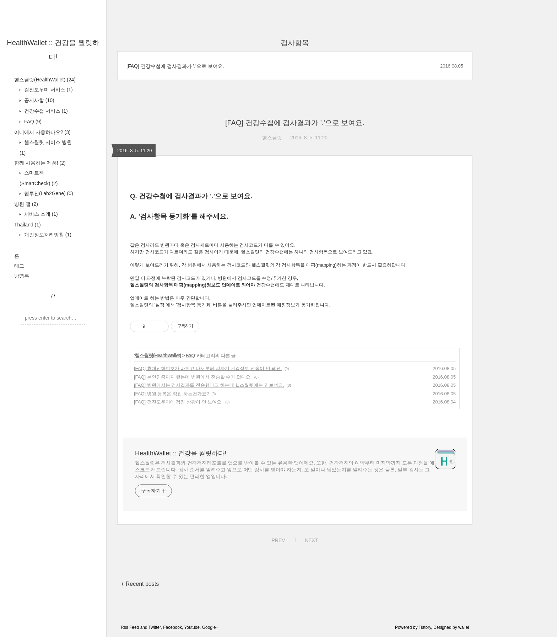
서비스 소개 (40, 214)
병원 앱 (26, 204)
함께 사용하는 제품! (40, 163)
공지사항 (38, 100)
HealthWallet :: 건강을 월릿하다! (180, 453)
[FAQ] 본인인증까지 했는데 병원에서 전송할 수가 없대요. (193, 377)
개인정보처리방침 (47, 234)
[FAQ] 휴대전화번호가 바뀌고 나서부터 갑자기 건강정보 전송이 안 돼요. (208, 368)
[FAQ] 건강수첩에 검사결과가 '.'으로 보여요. (175, 66)
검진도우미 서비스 (48, 89)
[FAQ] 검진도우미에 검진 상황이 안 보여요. (178, 402)
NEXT (310, 539)
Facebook (172, 627)
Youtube (192, 627)
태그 (19, 266)
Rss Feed (130, 627)
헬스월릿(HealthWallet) (45, 79)
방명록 (21, 276)
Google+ (210, 627)
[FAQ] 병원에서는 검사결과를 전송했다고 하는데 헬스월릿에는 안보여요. (209, 385)
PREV (277, 539)
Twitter (154, 627)
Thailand (27, 225)
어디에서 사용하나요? (42, 132)
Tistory (425, 627)
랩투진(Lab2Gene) (48, 193)
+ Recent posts (140, 584)
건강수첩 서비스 (45, 111)
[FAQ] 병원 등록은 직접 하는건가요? (171, 393)
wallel (463, 627)
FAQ (32, 121)
